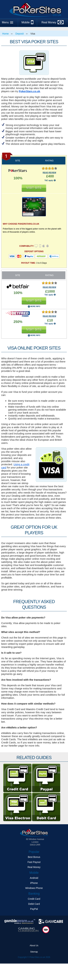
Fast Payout (34, 862)
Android (34, 878)
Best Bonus (34, 857)
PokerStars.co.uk (29, 91)
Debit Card (34, 903)
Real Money (53, 22)
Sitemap (34, 952)
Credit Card (34, 898)
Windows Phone (34, 888)
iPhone (34, 883)
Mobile (27, 22)
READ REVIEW (49, 172)
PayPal (34, 909)
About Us (34, 945)
